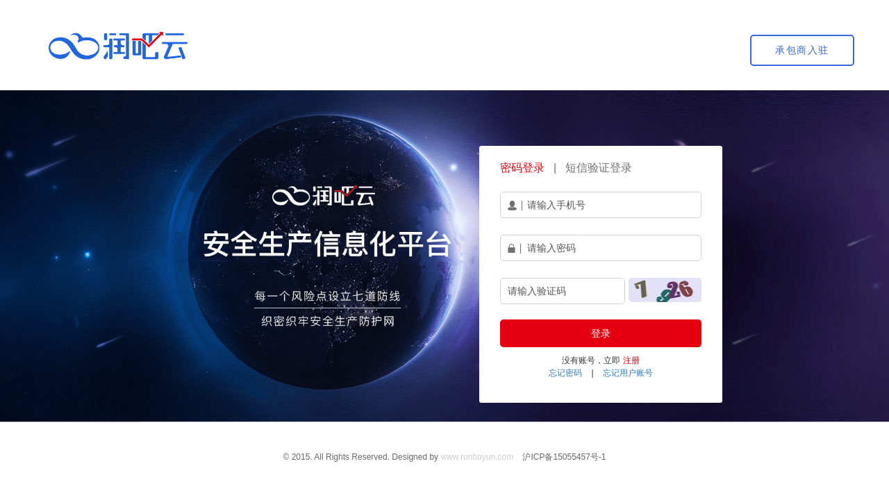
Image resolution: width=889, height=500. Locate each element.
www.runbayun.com (476, 457)
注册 (631, 360)
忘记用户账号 (628, 373)
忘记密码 (565, 373)
